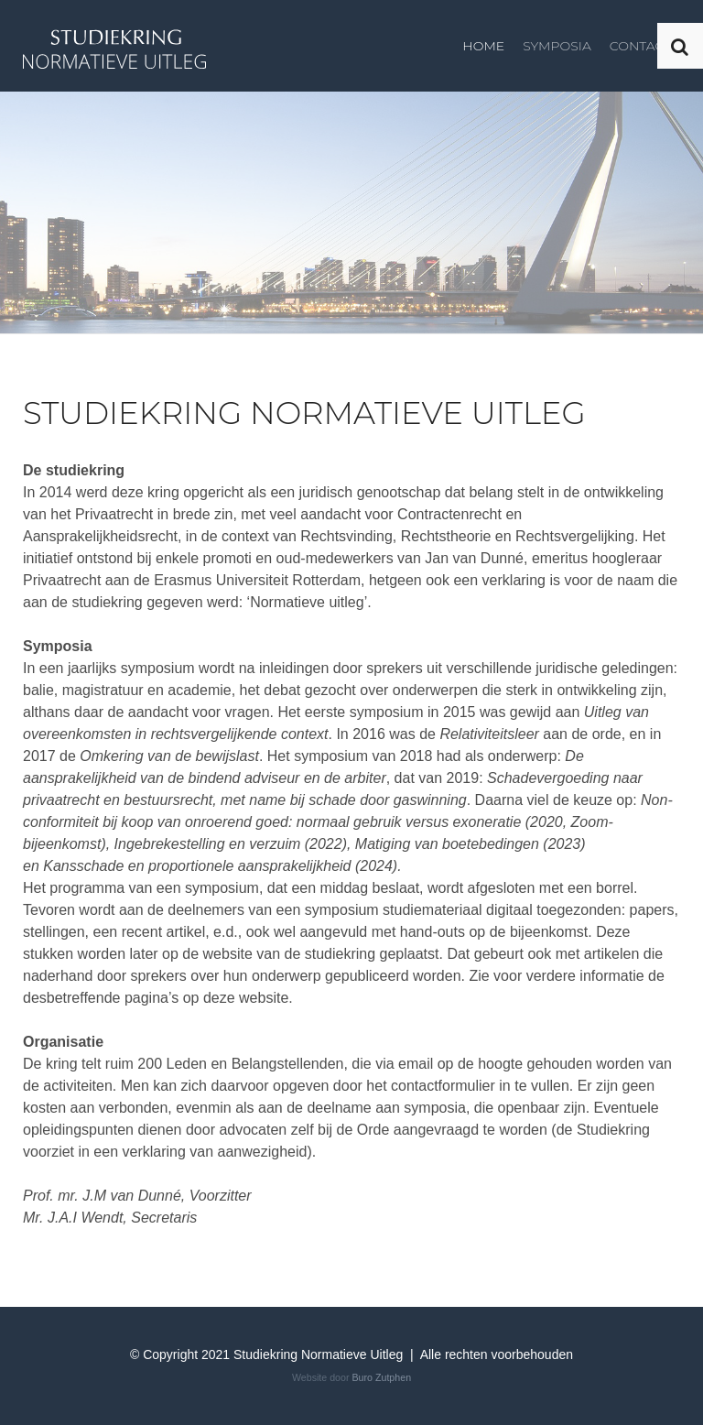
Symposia (557, 46)
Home (483, 46)
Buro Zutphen (381, 1377)
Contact (640, 46)
